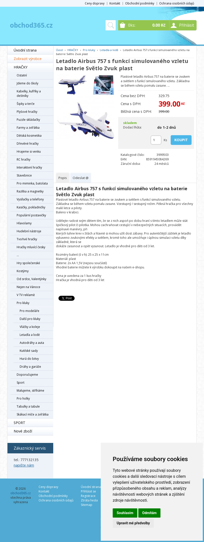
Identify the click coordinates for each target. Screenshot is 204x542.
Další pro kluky (30, 319)
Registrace (88, 496)
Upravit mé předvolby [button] (133, 523)
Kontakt (114, 3)
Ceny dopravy (94, 3)
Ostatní (22, 75)
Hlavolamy (24, 223)
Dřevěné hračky (28, 143)
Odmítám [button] (149, 513)
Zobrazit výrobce (28, 58)
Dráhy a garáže (30, 366)
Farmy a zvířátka (28, 127)
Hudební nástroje (29, 231)
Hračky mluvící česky (31, 247)
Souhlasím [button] (125, 513)
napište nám (24, 465)
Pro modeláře (29, 311)
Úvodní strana (25, 50)
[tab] (62, 178)
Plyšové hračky (27, 112)
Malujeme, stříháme (30, 390)
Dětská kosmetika (29, 135)
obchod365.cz (31, 25)
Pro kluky (23, 303)
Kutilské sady (29, 351)
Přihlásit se (88, 491)
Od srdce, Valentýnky (31, 279)
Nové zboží (23, 431)
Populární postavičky (31, 215)
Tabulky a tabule (28, 406)
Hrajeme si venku (29, 151)
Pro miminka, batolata (32, 183)
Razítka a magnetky (30, 191)
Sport (20, 382)
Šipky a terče (26, 104)
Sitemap (86, 505)
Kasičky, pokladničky (31, 207)
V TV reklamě (26, 295)
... (18, 255)
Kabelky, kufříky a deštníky (29, 93)
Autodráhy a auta (32, 343)
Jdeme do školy (27, 83)
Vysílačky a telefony (30, 199)
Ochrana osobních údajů (176, 3)
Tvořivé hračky (27, 239)
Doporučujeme (27, 374)
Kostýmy (23, 271)
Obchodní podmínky (139, 3)
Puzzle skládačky (28, 120)
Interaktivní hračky (29, 167)
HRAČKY (20, 67)
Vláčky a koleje (30, 327)
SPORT (19, 422)
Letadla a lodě (30, 335)
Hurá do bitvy (29, 359)
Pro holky (23, 398)
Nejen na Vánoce (28, 287)
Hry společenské (28, 263)
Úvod (59, 50)
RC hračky (23, 159)
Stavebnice (24, 175)
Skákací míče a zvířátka (33, 414)
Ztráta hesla (89, 500)
